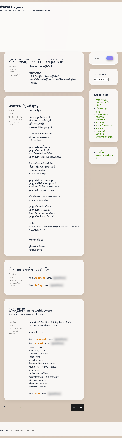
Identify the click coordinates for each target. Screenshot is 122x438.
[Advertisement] (61, 30)
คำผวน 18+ (15, 117)
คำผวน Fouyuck (11, 7)
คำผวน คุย (100, 128)
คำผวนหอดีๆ (101, 131)
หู (16, 119)
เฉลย (10, 286)
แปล (14, 286)
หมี (17, 331)
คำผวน (11, 69)
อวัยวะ (19, 119)
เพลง (16, 122)
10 (22, 407)
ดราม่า (11, 75)
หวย (20, 331)
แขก (15, 75)
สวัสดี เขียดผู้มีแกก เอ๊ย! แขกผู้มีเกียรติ (36, 61)
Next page (80, 410)
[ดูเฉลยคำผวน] (59, 278)
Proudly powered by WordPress (23, 430)
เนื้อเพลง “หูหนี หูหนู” (24, 105)
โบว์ (18, 75)
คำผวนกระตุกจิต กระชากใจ (29, 269)
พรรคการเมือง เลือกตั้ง (104, 137)
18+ (10, 117)
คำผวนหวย (17, 308)
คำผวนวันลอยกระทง (104, 125)
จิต (13, 283)
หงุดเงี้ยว (17, 283)
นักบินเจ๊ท (100, 134)
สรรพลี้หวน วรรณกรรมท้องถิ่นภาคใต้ (104, 155)
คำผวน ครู (100, 122)
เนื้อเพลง (11, 122)
